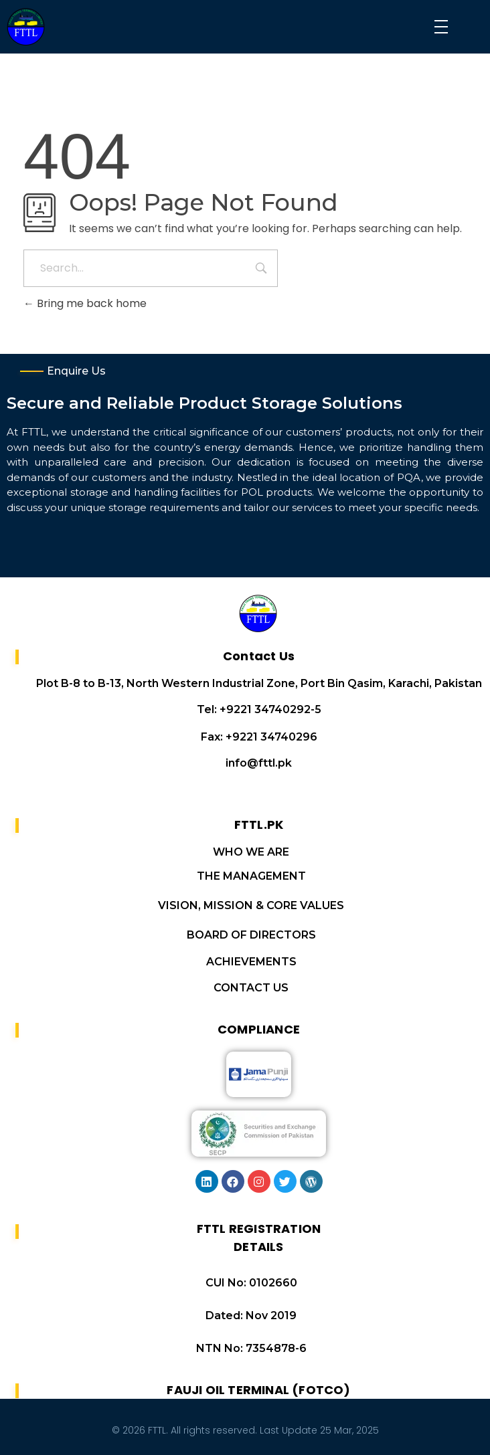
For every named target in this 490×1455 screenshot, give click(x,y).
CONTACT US (251, 987)
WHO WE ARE (251, 852)
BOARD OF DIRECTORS (251, 935)
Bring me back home (85, 303)
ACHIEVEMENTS (251, 961)
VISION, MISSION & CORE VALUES (251, 905)
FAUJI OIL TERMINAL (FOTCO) (258, 1389)
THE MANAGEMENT (251, 876)
